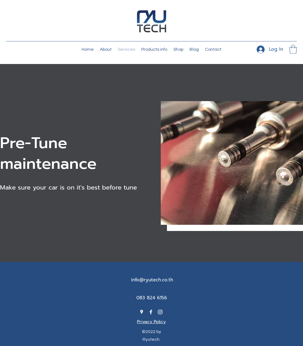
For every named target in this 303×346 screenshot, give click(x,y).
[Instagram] (160, 312)
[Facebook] (151, 312)
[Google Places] (142, 312)
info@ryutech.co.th (152, 279)
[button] (293, 49)
